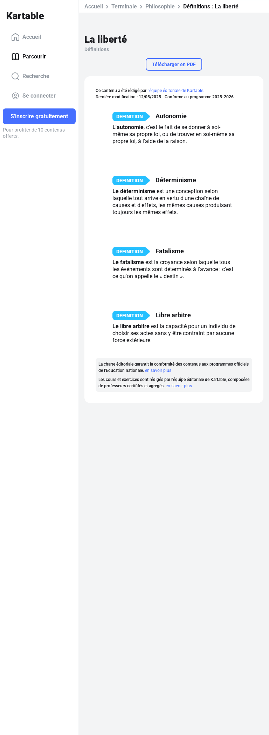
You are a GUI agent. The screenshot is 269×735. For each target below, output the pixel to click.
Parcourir (28, 56)
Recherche (30, 76)
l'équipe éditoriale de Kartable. (175, 90)
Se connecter (33, 96)
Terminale (124, 6)
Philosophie (160, 6)
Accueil (26, 37)
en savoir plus (158, 370)
